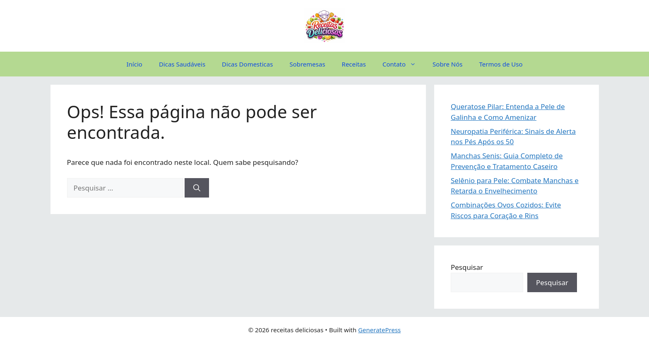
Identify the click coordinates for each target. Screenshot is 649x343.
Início (134, 64)
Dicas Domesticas (247, 64)
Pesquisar (467, 267)
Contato (403, 64)
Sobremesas (307, 64)
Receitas (354, 64)
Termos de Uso (501, 64)
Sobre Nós (447, 64)
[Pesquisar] (197, 188)
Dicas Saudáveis (182, 64)
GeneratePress (379, 330)
